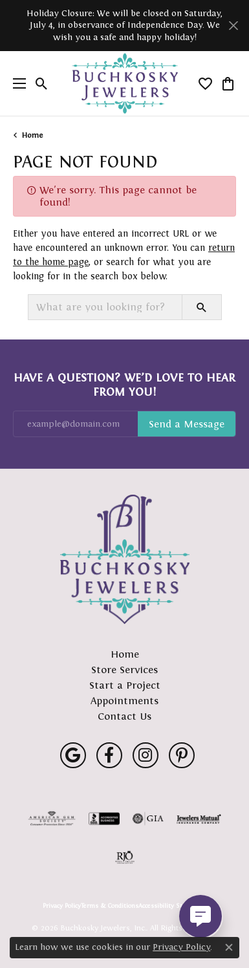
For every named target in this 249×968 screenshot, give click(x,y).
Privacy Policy (62, 906)
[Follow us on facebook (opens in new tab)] (109, 755)
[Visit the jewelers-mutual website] (199, 818)
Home (32, 135)
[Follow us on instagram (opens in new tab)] (145, 755)
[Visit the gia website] (148, 818)
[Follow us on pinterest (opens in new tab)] (182, 755)
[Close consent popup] (229, 947)
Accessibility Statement (172, 906)
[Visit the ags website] (52, 818)
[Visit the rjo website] (125, 857)
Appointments (124, 700)
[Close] (233, 25)
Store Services (124, 669)
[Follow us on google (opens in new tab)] (73, 755)
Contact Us (124, 716)
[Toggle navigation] (16, 83)
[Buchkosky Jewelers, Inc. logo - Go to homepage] (124, 84)
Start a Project (124, 685)
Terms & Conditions (109, 906)
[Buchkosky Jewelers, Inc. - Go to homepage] (124, 559)
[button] (42, 83)
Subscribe (186, 424)
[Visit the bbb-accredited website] (104, 818)
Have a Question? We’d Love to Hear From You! (124, 384)
